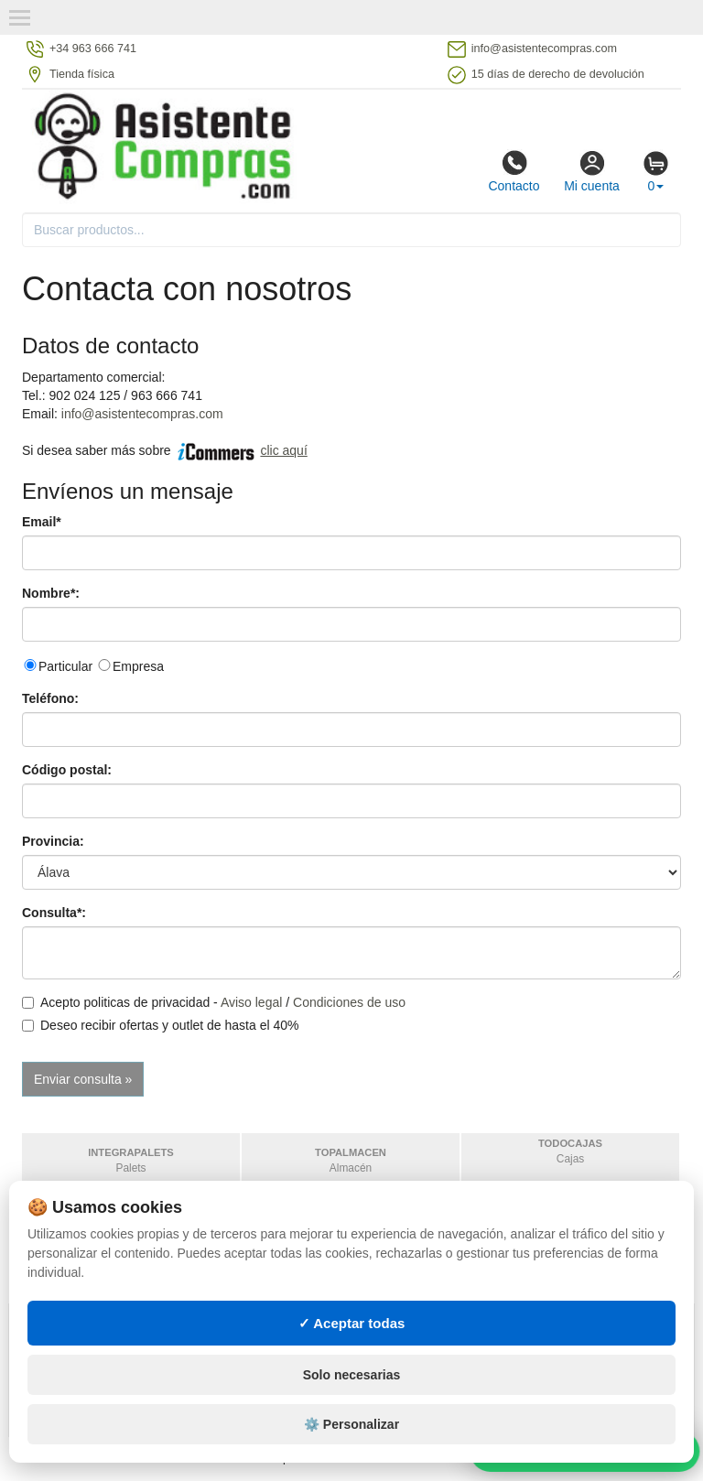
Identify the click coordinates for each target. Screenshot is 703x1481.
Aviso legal (251, 1002)
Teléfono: (50, 698)
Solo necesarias (352, 1399)
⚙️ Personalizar (351, 1449)
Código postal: (67, 769)
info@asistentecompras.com (142, 413)
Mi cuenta (592, 171)
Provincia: (53, 841)
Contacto (513, 171)
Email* (41, 521)
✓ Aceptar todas (352, 1347)
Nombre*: (51, 593)
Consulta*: (54, 912)
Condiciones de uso (349, 1002)
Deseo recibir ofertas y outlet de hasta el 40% (160, 1025)
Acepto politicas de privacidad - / (214, 1002)
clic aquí (283, 450)
